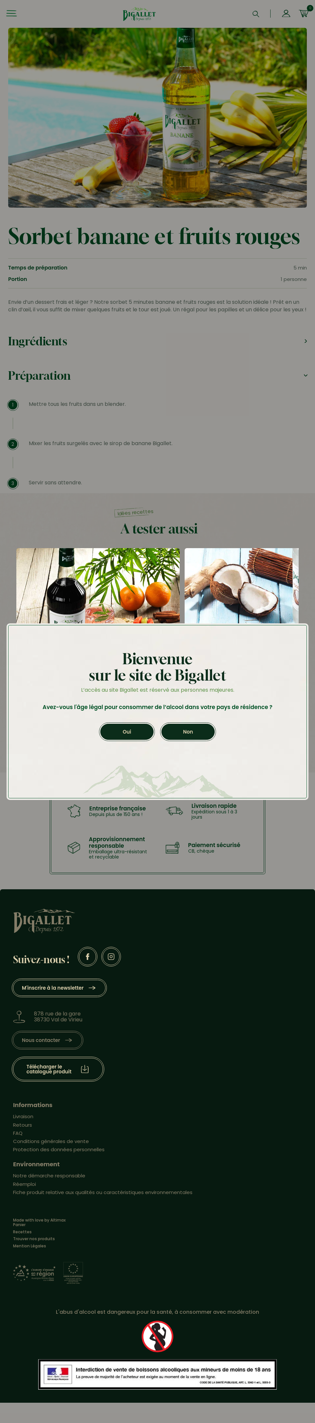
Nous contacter (41, 1040)
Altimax (58, 1220)
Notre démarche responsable (49, 1175)
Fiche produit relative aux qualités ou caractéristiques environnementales (102, 1192)
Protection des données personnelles (59, 1149)
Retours (22, 1124)
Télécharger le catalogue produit (49, 1069)
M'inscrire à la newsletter (53, 987)
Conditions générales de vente (51, 1141)
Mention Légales (29, 1246)
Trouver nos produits (34, 1239)
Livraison (23, 1116)
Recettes (22, 1232)
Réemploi (24, 1184)
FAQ (18, 1133)
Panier (19, 1225)
